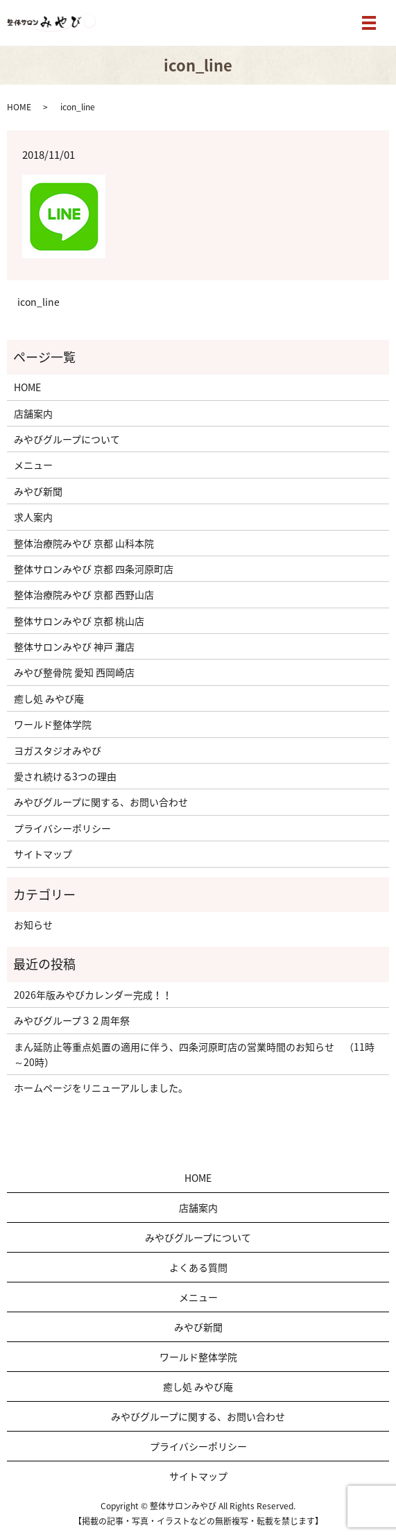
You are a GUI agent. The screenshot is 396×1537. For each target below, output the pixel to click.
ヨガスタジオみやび (57, 750)
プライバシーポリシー (62, 828)
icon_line (38, 302)
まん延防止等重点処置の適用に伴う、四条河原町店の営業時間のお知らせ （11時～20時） (194, 1054)
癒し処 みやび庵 (49, 698)
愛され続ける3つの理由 (65, 776)
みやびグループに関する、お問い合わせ (101, 802)
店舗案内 (33, 413)
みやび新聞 (38, 491)
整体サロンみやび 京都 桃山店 (79, 621)
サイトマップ (43, 854)
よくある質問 (203, 1267)
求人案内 (33, 517)
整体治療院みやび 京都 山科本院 (84, 543)
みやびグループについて (67, 439)
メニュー (33, 465)
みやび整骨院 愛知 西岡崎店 (74, 672)
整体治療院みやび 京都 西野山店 (84, 594)
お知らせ (33, 924)
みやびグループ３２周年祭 (72, 1020)
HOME (19, 107)
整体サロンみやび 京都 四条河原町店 (93, 569)
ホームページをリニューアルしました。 (101, 1087)
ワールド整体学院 (53, 724)
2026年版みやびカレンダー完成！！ (93, 995)
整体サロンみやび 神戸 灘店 (74, 646)
